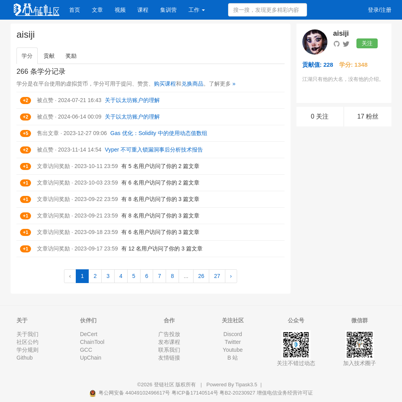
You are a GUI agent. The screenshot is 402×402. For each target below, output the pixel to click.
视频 (120, 10)
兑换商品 (192, 83)
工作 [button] (196, 10)
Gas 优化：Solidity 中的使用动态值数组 (158, 133)
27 (217, 276)
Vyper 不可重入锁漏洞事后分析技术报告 (154, 149)
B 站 (232, 357)
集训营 (168, 10)
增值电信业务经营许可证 (285, 393)
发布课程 (169, 342)
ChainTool (92, 342)
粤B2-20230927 (237, 393)
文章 (97, 10)
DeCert (88, 334)
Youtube (233, 350)
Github (24, 357)
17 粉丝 (367, 116)
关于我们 (27, 334)
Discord (232, 334)
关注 (367, 43)
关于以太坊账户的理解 (132, 100)
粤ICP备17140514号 (195, 393)
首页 (74, 10)
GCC (86, 350)
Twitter (233, 342)
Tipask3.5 (246, 384)
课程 (142, 10)
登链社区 (165, 384)
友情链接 (169, 357)
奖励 (71, 56)
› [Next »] (231, 276)
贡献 (49, 56)
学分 (27, 56)
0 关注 (320, 116)
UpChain (90, 357)
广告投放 (169, 334)
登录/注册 (379, 10)
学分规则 (27, 350)
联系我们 (169, 350)
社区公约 (27, 342)
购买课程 (165, 83)
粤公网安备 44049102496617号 (130, 393)
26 (201, 276)
